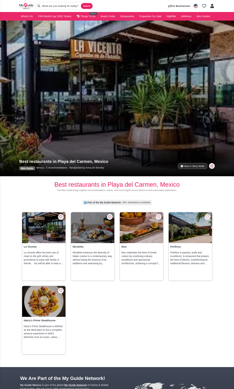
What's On (27, 16)
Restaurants (127, 16)
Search (86, 6)
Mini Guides (203, 16)
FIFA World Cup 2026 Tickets (54, 16)
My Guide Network (75, 385)
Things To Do (85, 16)
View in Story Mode (192, 166)
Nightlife (171, 16)
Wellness (186, 16)
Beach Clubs (108, 16)
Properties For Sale (150, 16)
